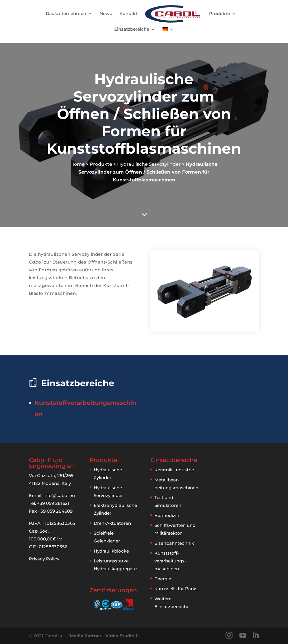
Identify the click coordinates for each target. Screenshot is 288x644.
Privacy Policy (44, 559)
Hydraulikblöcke (111, 551)
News (105, 14)
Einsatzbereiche (131, 29)
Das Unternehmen (66, 14)
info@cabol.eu (59, 495)
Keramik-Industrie (174, 469)
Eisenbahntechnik (174, 543)
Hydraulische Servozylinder (149, 164)
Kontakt (128, 14)
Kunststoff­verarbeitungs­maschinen (170, 560)
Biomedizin (166, 515)
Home (77, 164)
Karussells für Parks (175, 588)
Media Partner (85, 636)
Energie (162, 579)
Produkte (219, 14)
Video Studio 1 (121, 636)
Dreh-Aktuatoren (112, 523)
